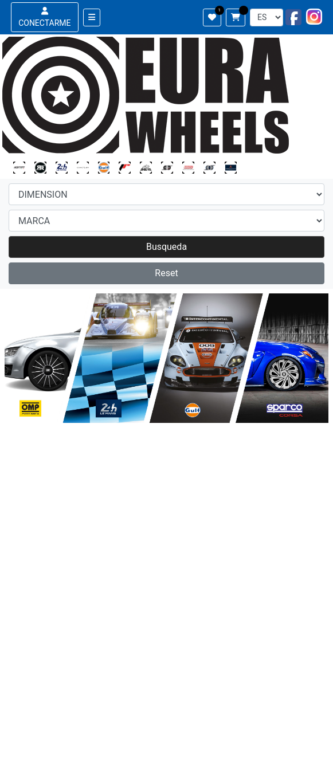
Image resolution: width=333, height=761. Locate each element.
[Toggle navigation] (91, 17)
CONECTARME (44, 17)
